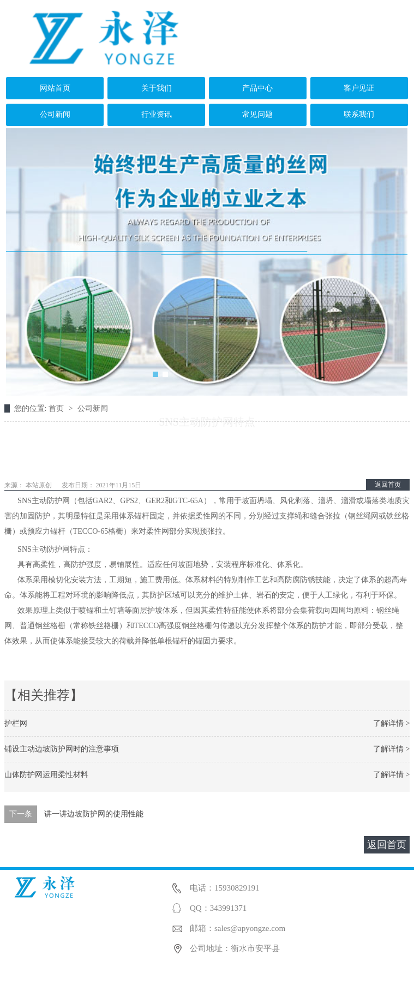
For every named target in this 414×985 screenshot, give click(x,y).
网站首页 (55, 88)
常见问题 (257, 114)
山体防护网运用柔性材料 (46, 775)
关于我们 (156, 88)
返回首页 (388, 484)
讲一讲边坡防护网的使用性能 (93, 814)
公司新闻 (55, 114)
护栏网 (15, 723)
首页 (57, 408)
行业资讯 (156, 114)
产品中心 (257, 88)
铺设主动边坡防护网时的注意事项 (61, 749)
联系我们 (359, 114)
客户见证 (359, 88)
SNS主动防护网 (43, 549)
